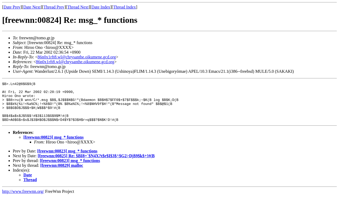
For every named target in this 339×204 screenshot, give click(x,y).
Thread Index (124, 7)
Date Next (32, 7)
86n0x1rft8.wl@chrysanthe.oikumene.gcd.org (76, 57)
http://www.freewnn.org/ (23, 199)
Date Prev (11, 7)
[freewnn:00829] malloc (61, 173)
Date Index (100, 7)
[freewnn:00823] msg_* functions (53, 145)
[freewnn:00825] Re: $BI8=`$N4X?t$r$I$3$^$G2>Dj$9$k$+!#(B (96, 164)
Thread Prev (53, 7)
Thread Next (78, 7)
